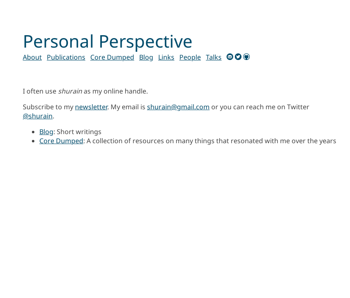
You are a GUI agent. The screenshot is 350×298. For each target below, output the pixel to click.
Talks (214, 57)
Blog (146, 57)
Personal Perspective (108, 41)
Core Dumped (112, 57)
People (190, 57)
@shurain (38, 115)
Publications (66, 57)
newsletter (91, 106)
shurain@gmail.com (178, 106)
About (32, 57)
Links (166, 57)
